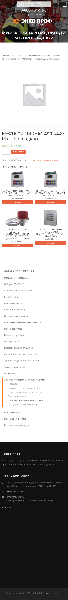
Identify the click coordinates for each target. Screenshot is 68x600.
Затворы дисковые (17, 396)
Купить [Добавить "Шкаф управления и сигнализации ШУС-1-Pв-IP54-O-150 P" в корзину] (17, 202)
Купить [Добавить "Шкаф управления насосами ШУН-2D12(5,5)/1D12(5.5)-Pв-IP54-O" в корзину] (50, 243)
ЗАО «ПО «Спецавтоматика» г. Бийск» (35, 56)
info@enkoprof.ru (15, 496)
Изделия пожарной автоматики (43, 160)
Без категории (11, 296)
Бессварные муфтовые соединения (25, 388)
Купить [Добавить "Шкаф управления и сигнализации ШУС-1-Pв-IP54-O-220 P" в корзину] (50, 202)
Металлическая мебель (16, 277)
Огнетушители (11, 341)
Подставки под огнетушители (19, 347)
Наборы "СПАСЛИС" (14, 284)
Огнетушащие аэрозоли (16, 316)
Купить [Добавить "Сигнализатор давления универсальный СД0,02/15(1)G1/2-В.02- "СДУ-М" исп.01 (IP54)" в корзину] (17, 246)
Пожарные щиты (12, 412)
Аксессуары (13, 383)
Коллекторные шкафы (15, 309)
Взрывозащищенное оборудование (25, 392)
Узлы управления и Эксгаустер (22, 404)
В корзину (18, 151)
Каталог (14, 56)
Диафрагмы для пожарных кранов (21, 360)
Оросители (9, 373)
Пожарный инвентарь (15, 418)
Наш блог (7, 507)
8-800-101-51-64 (35, 10)
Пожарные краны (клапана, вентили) (22, 322)
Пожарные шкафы (13, 303)
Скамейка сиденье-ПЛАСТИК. (19, 290)
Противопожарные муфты (17, 425)
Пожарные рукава (13, 328)
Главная (5, 56)
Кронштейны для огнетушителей (21, 354)
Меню (64, 9)
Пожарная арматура (14, 335)
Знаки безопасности (14, 367)
